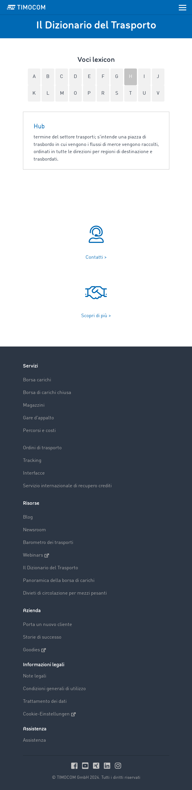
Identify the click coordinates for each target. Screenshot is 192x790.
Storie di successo (42, 637)
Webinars (36, 555)
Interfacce (34, 473)
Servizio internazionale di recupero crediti (67, 485)
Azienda (32, 610)
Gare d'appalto (38, 418)
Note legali (34, 676)
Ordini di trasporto (42, 448)
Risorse (31, 503)
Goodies (34, 650)
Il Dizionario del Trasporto (50, 568)
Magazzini (33, 405)
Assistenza (34, 740)
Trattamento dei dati (45, 701)
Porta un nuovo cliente (47, 624)
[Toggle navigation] (182, 7)
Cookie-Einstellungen (49, 714)
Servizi (30, 366)
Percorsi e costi (39, 430)
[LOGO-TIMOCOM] (26, 7)
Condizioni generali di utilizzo (54, 688)
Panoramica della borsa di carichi (58, 580)
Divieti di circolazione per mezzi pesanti (65, 593)
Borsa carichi (37, 380)
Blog (28, 517)
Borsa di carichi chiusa (47, 392)
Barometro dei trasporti (48, 542)
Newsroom (34, 530)
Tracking (32, 460)
